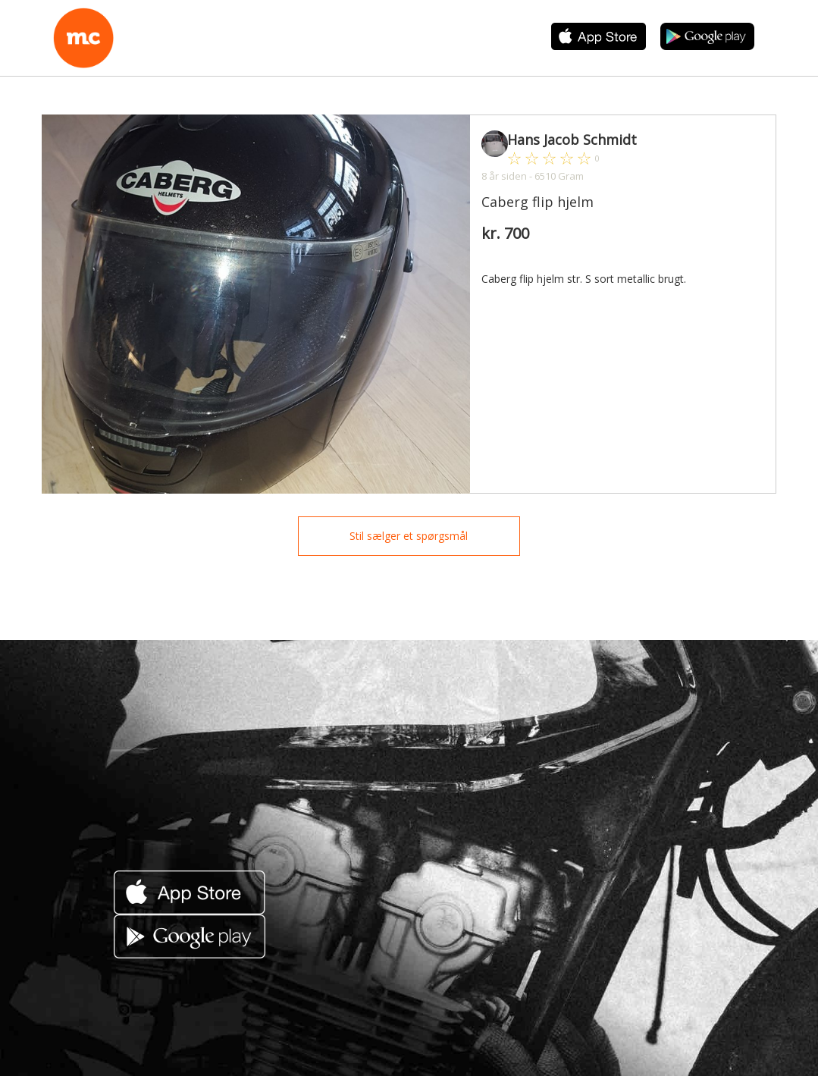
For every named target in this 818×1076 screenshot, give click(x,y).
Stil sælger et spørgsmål (408, 536)
